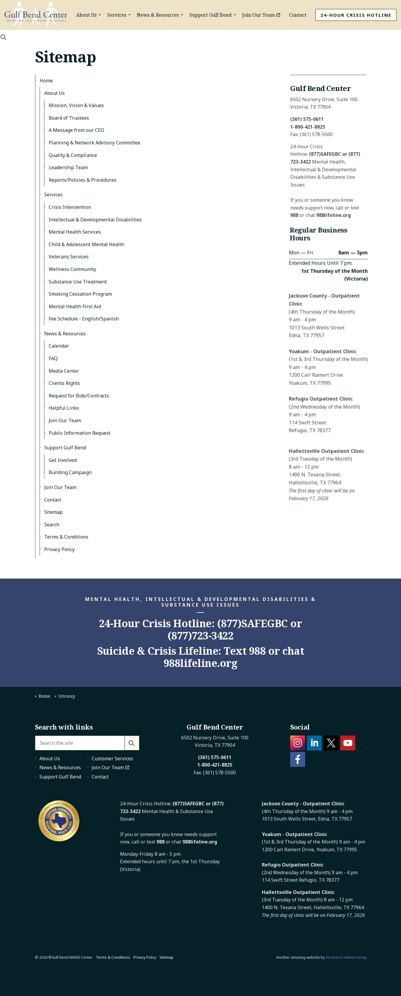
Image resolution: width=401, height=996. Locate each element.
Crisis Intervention (70, 207)
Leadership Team (68, 167)
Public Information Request (79, 433)
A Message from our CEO (76, 130)
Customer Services (112, 758)
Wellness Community (72, 269)
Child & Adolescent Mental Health (86, 244)
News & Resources (158, 15)
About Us (86, 15)
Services (116, 15)
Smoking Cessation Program (80, 294)
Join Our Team (261, 15)
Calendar (59, 346)
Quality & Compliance (73, 155)
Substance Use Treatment (78, 281)
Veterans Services (69, 256)
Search (51, 524)
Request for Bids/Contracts (79, 395)
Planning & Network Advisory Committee (94, 142)
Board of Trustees (69, 118)
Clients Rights (64, 383)
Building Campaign (70, 472)
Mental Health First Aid (75, 306)
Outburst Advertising (346, 957)
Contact (297, 15)
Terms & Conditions (66, 537)
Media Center (64, 371)
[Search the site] (87, 743)
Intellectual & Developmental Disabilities (95, 219)
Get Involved (63, 460)
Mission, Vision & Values (76, 105)
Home (46, 80)
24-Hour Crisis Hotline (356, 15)
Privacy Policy (59, 549)
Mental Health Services (75, 232)
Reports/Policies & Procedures (82, 180)
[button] (132, 743)
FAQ (53, 358)
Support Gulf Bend (210, 15)
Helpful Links (64, 408)
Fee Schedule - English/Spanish (84, 318)
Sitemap (53, 512)
